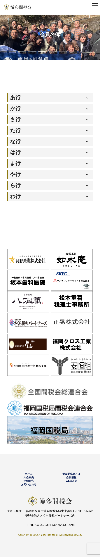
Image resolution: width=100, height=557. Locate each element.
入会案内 (29, 477)
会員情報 (71, 477)
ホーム (29, 473)
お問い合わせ (28, 484)
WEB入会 (71, 480)
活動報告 (29, 480)
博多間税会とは (71, 473)
